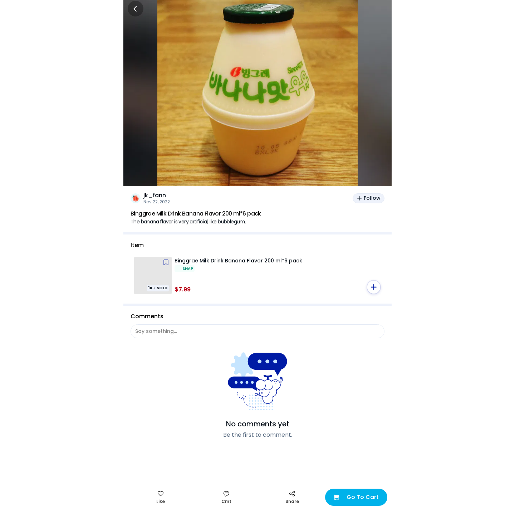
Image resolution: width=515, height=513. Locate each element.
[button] (374, 287)
